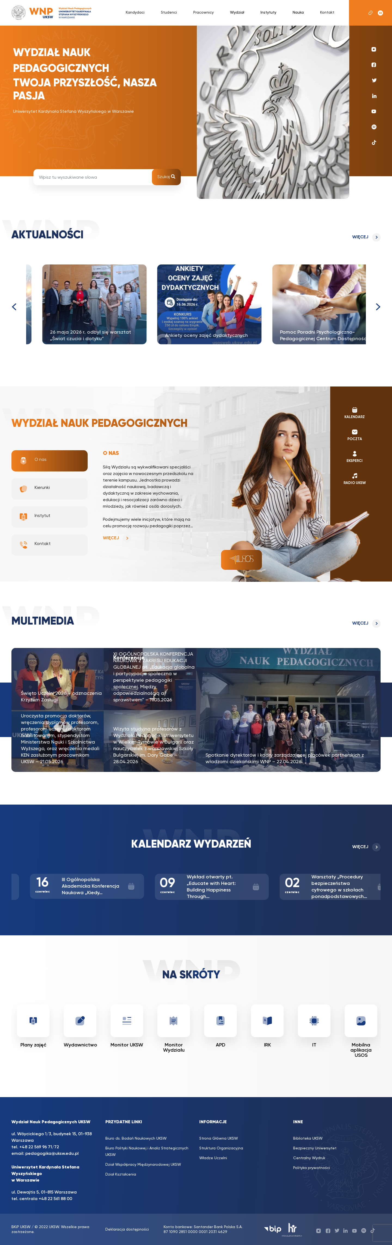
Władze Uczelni (213, 1158)
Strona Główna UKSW (218, 1138)
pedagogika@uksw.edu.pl (52, 1154)
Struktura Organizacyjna (221, 1148)
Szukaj (166, 176)
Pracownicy (203, 12)
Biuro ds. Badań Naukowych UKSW (136, 1138)
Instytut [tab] (34, 517)
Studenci (169, 12)
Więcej (360, 237)
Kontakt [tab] (35, 545)
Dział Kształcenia (120, 1174)
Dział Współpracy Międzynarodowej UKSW (143, 1165)
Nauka (298, 12)
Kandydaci (135, 12)
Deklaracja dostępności (127, 1229)
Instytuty (268, 12)
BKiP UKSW (20, 1227)
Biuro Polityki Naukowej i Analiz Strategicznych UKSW (146, 1151)
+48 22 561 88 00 (55, 1199)
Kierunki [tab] (34, 489)
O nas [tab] (33, 460)
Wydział (237, 12)
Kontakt (327, 12)
